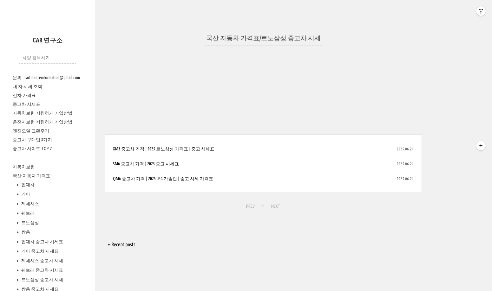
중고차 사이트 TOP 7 (32, 148)
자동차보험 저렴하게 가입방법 (42, 113)
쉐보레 (27, 213)
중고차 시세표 (26, 104)
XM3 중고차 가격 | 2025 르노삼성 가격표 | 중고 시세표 (163, 148)
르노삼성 (29, 222)
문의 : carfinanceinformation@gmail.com (46, 77)
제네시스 (29, 203)
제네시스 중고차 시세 (41, 260)
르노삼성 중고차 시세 (41, 279)
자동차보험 (24, 166)
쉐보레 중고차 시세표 (41, 270)
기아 (25, 194)
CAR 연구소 (47, 40)
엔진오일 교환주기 (31, 130)
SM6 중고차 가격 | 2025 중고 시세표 (146, 163)
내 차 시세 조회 (27, 86)
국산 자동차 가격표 (31, 175)
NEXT (275, 206)
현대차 (27, 184)
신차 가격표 (24, 95)
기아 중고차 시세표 (39, 251)
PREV (250, 206)
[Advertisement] (263, 90)
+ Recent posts (121, 244)
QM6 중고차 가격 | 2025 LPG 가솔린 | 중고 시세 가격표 (163, 178)
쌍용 (25, 232)
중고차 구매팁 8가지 (32, 139)
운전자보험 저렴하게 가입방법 (42, 121)
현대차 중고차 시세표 (41, 241)
